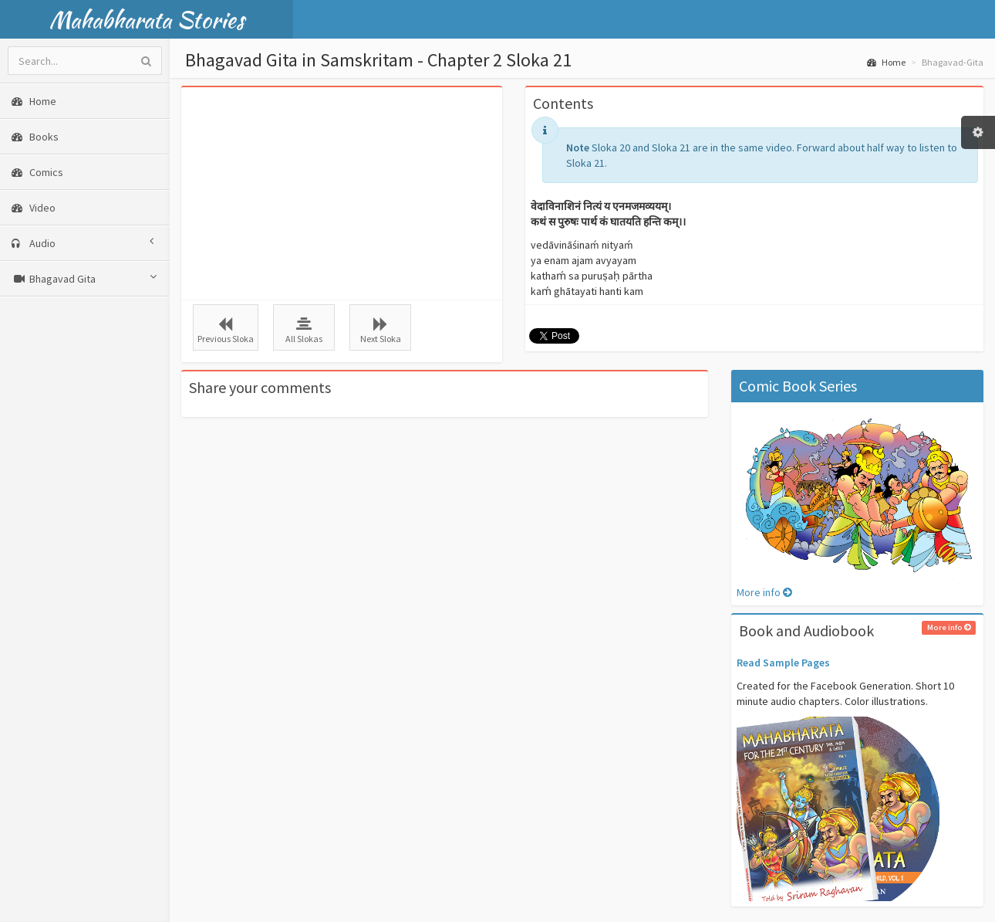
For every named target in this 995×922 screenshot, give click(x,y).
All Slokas (304, 330)
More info (764, 592)
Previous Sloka (225, 330)
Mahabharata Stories (147, 19)
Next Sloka (380, 330)
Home (886, 62)
